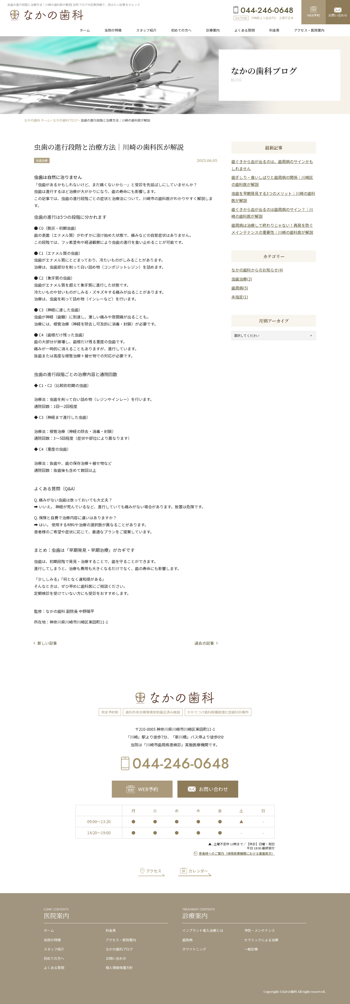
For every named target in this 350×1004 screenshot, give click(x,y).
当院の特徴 (52, 940)
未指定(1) (239, 297)
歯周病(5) (239, 288)
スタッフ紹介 (54, 949)
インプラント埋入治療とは (202, 930)
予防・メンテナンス (259, 930)
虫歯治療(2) (241, 279)
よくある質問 (54, 967)
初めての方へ (54, 958)
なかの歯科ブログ (119, 949)
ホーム (49, 930)
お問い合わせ (116, 958)
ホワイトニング (194, 949)
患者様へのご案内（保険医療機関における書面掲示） (237, 854)
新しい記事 (47, 643)
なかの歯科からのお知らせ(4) (257, 270)
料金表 (111, 930)
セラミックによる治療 (261, 940)
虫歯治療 (42, 160)
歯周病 (187, 940)
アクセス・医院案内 (121, 940)
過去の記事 (204, 643)
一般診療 (251, 949)
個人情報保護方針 (119, 967)
